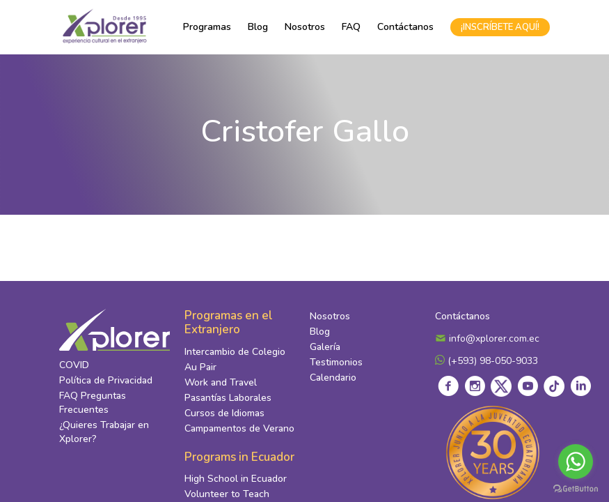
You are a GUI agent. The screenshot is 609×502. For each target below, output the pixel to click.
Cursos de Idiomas (224, 413)
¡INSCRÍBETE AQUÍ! (500, 27)
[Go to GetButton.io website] (575, 488)
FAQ (351, 26)
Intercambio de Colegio (234, 351)
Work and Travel (220, 382)
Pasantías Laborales (227, 397)
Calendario (333, 377)
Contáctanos (405, 26)
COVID (74, 365)
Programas (207, 26)
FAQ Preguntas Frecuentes (92, 402)
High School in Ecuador (235, 478)
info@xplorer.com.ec (487, 338)
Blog (258, 26)
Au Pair (200, 367)
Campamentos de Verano (239, 428)
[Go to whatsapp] (575, 461)
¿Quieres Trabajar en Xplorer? (104, 432)
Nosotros (305, 26)
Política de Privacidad (105, 380)
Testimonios (336, 362)
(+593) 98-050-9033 (486, 360)
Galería (325, 346)
